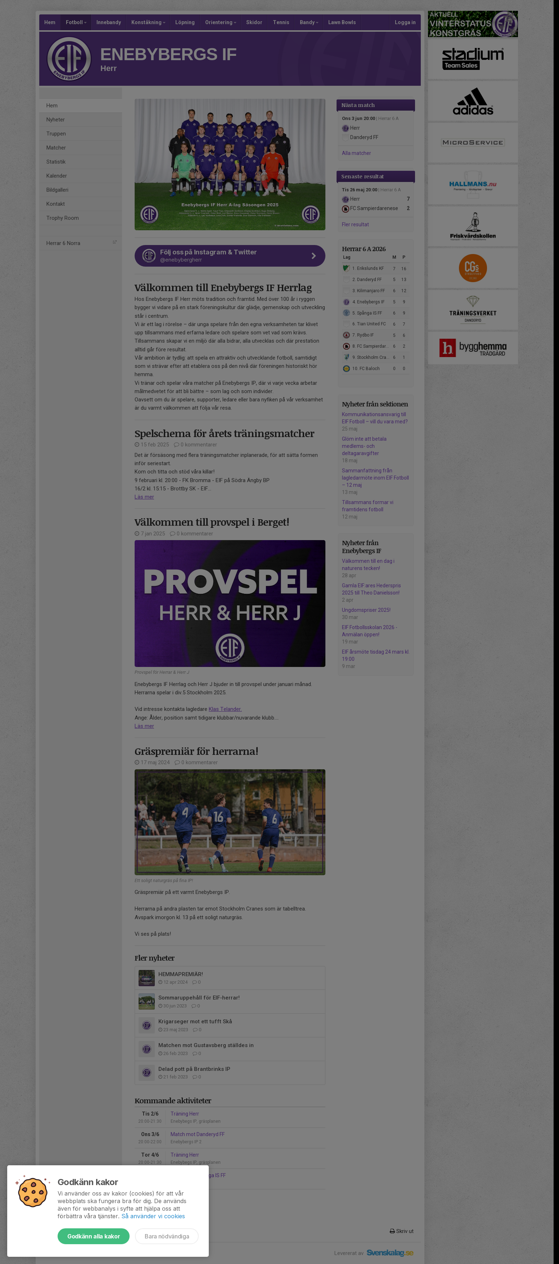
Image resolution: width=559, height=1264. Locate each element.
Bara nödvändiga (167, 1236)
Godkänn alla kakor (93, 1236)
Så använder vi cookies (153, 1216)
